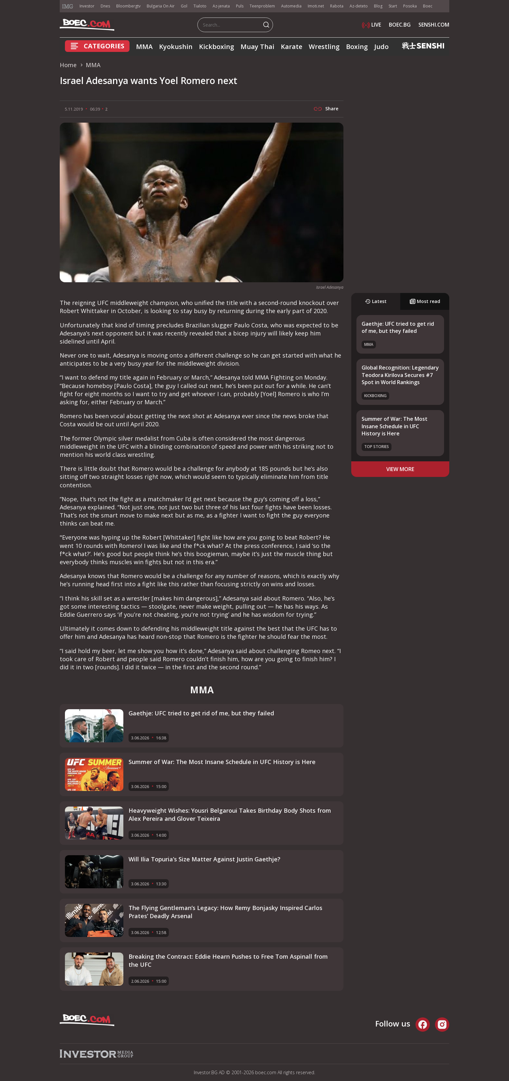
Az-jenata (221, 6)
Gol (184, 6)
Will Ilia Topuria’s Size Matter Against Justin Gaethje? (204, 859)
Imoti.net (316, 6)
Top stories (376, 446)
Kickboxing (216, 46)
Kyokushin (175, 46)
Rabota (336, 6)
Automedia (291, 6)
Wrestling (324, 46)
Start (393, 6)
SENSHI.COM (433, 24)
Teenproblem (262, 6)
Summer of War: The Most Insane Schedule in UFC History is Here (395, 426)
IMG (67, 6)
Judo (381, 46)
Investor (87, 6)
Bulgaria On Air (161, 6)
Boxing (357, 46)
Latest (376, 301)
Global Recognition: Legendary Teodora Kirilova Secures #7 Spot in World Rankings (400, 375)
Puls (239, 6)
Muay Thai (257, 46)
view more (400, 469)
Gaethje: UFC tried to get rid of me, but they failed (398, 327)
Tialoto (199, 6)
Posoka (410, 6)
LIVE (371, 24)
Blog (378, 6)
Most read (425, 301)
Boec (427, 6)
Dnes (105, 6)
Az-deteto (359, 6)
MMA (144, 46)
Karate (291, 46)
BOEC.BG (400, 24)
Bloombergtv (128, 6)
